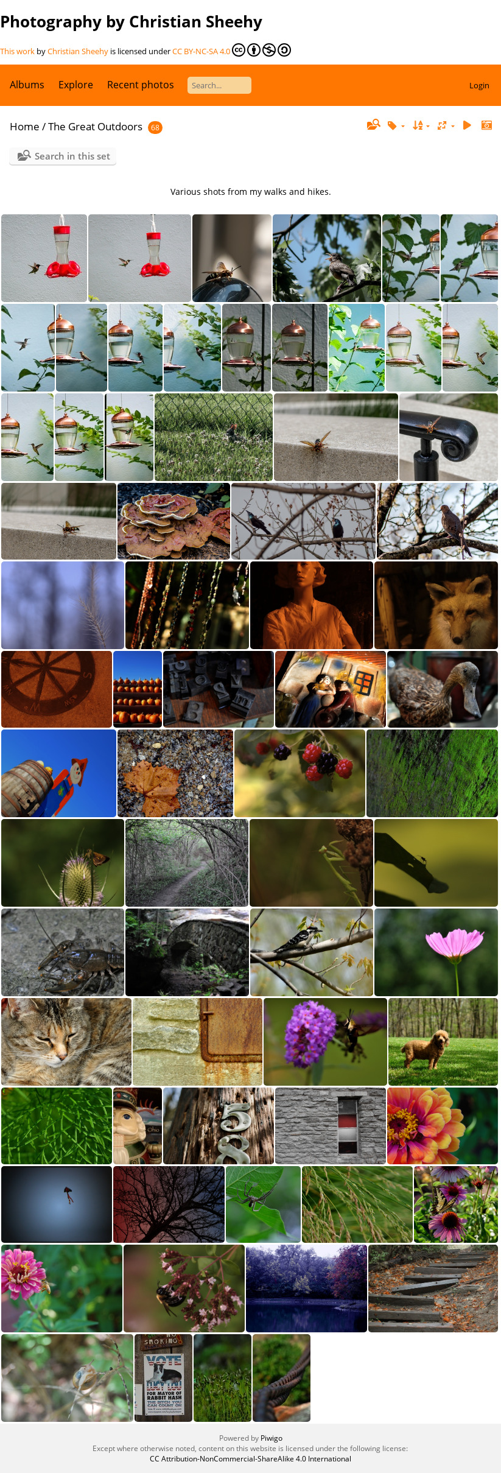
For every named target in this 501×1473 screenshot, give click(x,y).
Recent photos (140, 84)
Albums (27, 84)
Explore (75, 84)
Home (25, 126)
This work (17, 51)
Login (479, 85)
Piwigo (271, 1438)
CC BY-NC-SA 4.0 (231, 50)
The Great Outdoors (95, 126)
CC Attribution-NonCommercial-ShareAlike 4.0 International (250, 1459)
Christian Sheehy (77, 51)
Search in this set (72, 156)
